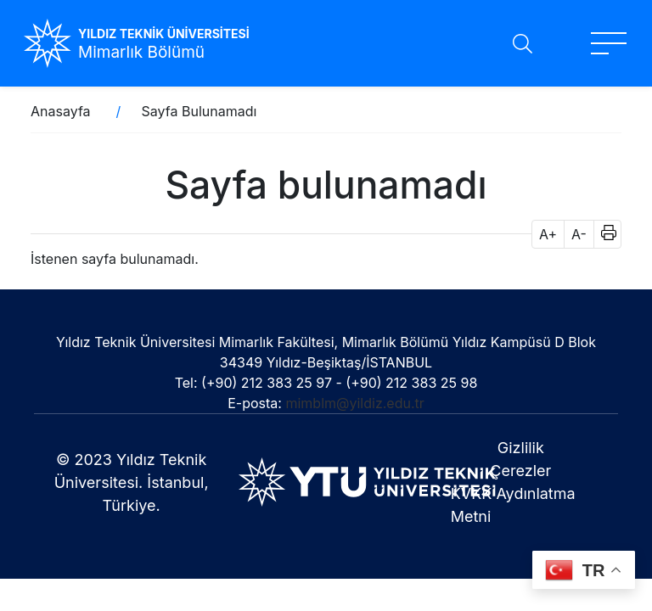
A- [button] (579, 234)
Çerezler (520, 470)
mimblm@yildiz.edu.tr (354, 403)
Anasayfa (61, 111)
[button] (603, 234)
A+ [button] (548, 234)
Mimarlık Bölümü (141, 52)
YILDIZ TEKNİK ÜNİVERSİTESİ (164, 33)
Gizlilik (520, 448)
